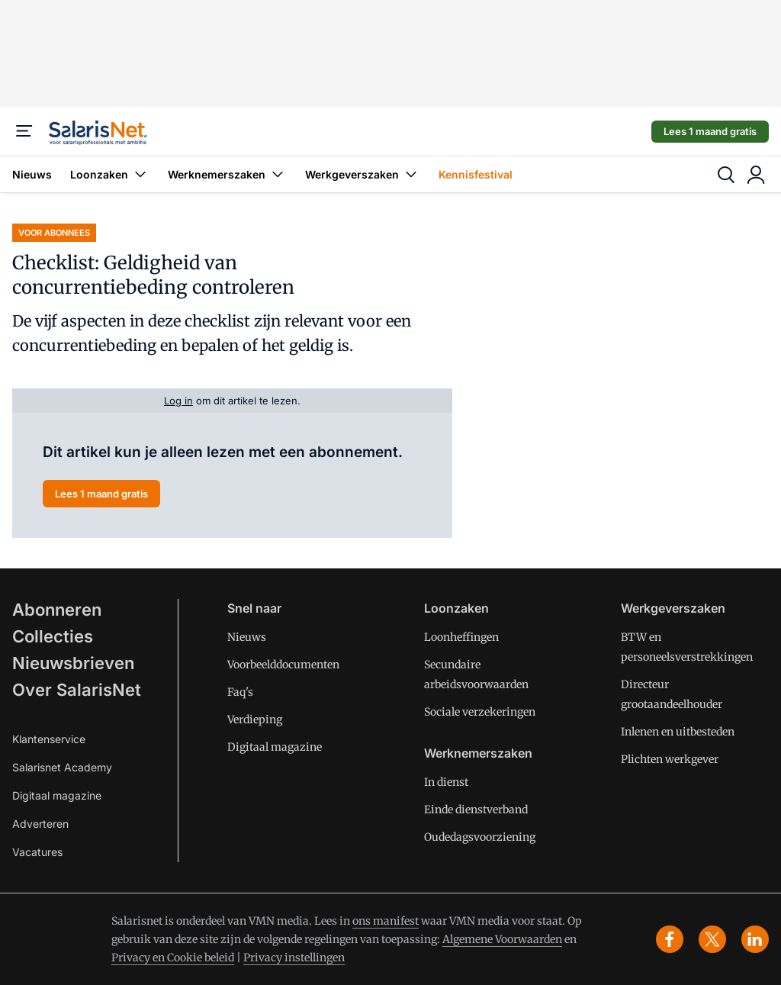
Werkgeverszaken (362, 174)
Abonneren (56, 610)
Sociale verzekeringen (479, 712)
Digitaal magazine (56, 795)
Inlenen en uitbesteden (677, 732)
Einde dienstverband (476, 809)
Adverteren (40, 823)
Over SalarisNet (76, 690)
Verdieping (254, 719)
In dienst (446, 782)
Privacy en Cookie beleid (172, 957)
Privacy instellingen (294, 957)
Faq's (240, 692)
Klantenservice (48, 738)
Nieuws (32, 174)
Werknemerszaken (227, 174)
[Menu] (24, 131)
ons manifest (385, 921)
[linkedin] (755, 939)
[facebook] (669, 939)
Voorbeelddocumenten (283, 664)
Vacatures (37, 851)
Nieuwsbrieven (73, 663)
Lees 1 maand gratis (710, 131)
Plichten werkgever (669, 759)
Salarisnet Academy (62, 767)
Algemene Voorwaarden (502, 939)
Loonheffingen (461, 637)
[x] (712, 939)
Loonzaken (109, 174)
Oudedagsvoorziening (479, 837)
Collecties (52, 636)
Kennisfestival (476, 174)
